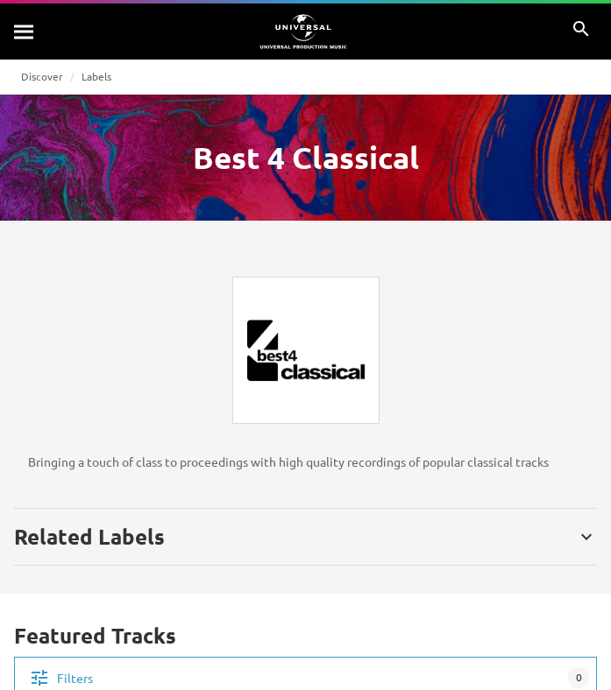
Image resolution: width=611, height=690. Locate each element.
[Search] (24, 32)
